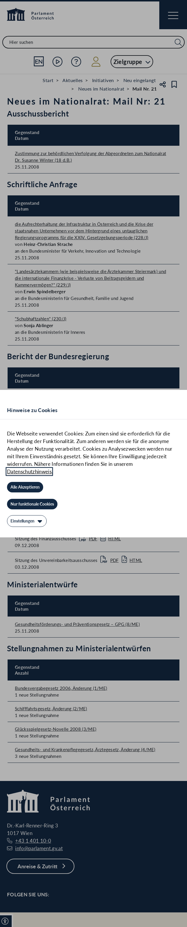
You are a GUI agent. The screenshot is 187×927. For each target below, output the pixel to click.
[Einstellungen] (27, 521)
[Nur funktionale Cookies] (32, 504)
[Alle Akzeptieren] (25, 487)
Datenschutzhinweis (29, 471)
